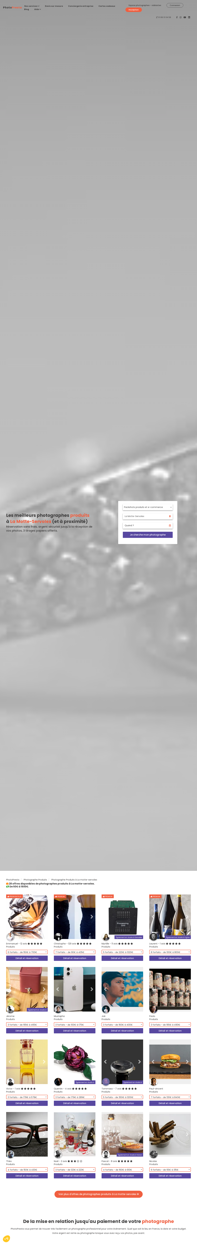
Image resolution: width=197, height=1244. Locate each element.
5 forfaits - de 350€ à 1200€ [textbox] (118, 1097)
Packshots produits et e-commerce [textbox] (143, 507)
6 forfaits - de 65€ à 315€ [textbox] (165, 1169)
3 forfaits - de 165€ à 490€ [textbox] (165, 1024)
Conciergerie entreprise (80, 6)
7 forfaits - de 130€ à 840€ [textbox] (165, 1097)
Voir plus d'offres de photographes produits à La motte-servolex (98, 1194)
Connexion (175, 5)
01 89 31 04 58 (164, 17)
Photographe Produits (35, 879)
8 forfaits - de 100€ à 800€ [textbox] (165, 952)
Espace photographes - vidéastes (145, 5)
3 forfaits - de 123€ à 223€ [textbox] (69, 1169)
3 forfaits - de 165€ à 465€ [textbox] (22, 1024)
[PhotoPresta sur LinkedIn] (189, 17)
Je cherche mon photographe (148, 534)
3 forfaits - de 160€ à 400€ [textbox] (118, 1024)
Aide (37, 9)
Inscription (134, 9)
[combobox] (148, 507)
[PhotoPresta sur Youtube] (185, 17)
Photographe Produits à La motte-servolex (74, 879)
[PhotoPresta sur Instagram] (181, 17)
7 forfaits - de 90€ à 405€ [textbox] (69, 952)
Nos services (32, 6)
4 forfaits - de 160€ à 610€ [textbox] (117, 1169)
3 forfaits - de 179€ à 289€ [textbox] (70, 1097)
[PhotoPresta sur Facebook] (177, 17)
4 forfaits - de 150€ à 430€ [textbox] (22, 1169)
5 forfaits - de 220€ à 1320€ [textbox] (118, 952)
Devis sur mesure (54, 6)
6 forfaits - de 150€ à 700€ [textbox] (22, 952)
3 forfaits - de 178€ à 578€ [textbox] (22, 1097)
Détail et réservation (27, 958)
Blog (26, 9)
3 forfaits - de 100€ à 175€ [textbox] (69, 1024)
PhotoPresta (12, 879)
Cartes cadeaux (106, 6)
